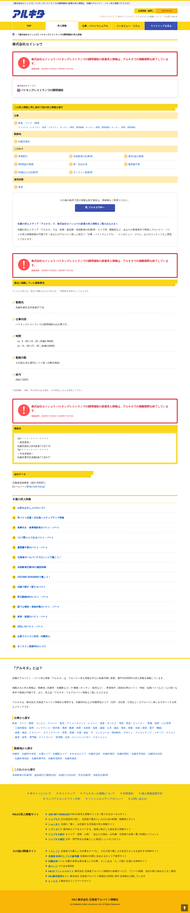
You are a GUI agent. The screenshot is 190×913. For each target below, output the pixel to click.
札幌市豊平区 (39, 758)
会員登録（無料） (146, 11)
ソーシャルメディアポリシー (105, 798)
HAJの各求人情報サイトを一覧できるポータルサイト (87, 814)
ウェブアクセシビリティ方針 (63, 798)
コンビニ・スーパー (46, 723)
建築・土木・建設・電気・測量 (116, 728)
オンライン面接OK (83, 172)
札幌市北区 (94, 753)
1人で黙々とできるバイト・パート (35, 537)
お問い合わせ (172, 16)
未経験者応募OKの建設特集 (31, 567)
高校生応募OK (100, 775)
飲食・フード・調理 (28, 123)
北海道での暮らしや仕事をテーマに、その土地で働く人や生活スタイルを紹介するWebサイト (103, 851)
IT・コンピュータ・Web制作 (106, 732)
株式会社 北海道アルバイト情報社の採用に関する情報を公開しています (96, 876)
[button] (184, 907)
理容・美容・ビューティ (132, 723)
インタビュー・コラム (128, 26)
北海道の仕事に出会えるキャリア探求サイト (87, 856)
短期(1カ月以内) (67, 775)
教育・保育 (21, 737)
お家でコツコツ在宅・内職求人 (33, 636)
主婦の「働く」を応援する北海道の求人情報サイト (81, 824)
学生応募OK (84, 775)
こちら (63, 390)
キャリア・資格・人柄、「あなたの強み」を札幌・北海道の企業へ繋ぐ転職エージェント (103, 834)
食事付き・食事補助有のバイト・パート (38, 527)
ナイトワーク (46, 737)
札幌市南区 (71, 758)
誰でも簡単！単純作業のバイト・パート (38, 606)
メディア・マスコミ (164, 732)
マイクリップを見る (161, 26)
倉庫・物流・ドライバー (28, 732)
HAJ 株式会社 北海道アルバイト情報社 (95, 899)
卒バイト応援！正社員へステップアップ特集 (40, 517)
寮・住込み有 (80, 164)
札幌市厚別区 (22, 758)
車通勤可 (23, 156)
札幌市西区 (123, 753)
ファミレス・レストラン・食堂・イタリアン (38, 127)
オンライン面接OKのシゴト (31, 646)
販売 (62, 723)
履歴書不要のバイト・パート (32, 547)
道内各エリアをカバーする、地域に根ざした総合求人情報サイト (89, 829)
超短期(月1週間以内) (45, 775)
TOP (29, 26)
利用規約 (128, 793)
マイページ (167, 11)
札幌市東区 (24, 141)
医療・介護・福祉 (79, 732)
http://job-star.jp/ (36, 486)
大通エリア (44, 753)
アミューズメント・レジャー (82, 723)
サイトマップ (108, 16)
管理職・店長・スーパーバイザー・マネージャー (81, 737)
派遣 (20, 187)
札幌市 (15, 753)
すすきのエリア (78, 753)
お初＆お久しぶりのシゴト (31, 507)
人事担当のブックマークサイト (69, 881)
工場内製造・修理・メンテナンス (32, 728)
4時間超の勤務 (26, 164)
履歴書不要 (134, 164)
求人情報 (62, 25)
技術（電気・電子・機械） (149, 728)
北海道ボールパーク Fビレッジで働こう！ (39, 557)
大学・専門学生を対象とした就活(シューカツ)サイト (84, 839)
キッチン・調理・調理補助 (72, 127)
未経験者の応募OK (83, 156)
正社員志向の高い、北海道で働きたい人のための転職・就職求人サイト (92, 819)
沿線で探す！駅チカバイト (31, 586)
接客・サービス (108, 723)
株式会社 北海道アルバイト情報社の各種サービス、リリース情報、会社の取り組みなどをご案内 (112, 871)
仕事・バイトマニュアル (95, 26)
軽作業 (56, 728)
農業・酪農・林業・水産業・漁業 (79, 728)
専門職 (32, 737)
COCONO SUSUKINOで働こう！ (34, 577)
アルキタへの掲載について (150, 16)
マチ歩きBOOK (61, 866)
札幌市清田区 (55, 758)
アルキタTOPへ (96, 207)
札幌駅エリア (60, 753)
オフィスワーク (51, 732)
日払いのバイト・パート (30, 626)
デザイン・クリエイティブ (138, 732)
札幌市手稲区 (139, 753)
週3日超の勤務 (136, 156)
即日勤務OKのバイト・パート (33, 597)
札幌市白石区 (155, 753)
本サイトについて (126, 16)
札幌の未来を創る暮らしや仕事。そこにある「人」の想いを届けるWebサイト (97, 861)
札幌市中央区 (29, 753)
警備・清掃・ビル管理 (159, 723)
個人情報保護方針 (152, 793)
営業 (64, 732)
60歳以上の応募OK (28, 172)
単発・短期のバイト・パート (32, 616)
